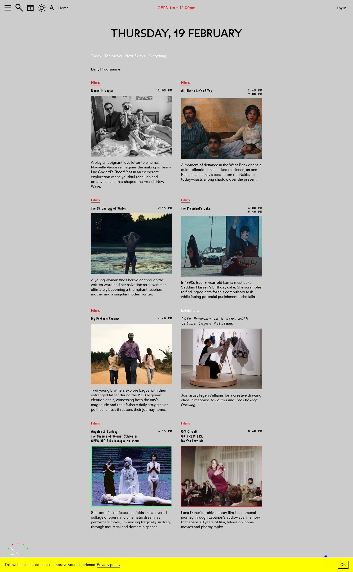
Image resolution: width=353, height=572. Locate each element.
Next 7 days (135, 56)
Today (96, 56)
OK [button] (343, 564)
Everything (157, 56)
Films (95, 82)
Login (341, 8)
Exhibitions (190, 310)
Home (63, 8)
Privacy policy (108, 564)
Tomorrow (113, 56)
